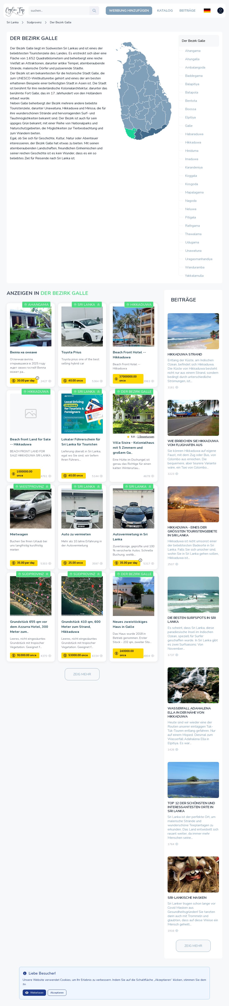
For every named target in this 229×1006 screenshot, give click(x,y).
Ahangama (192, 51)
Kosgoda (191, 184)
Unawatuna (193, 250)
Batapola (191, 92)
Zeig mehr (82, 674)
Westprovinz (31, 486)
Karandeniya (194, 167)
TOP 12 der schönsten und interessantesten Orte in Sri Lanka (191, 807)
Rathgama (192, 225)
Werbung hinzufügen (129, 10)
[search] (94, 10)
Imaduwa (191, 159)
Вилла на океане (23, 352)
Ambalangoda (195, 67)
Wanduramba (194, 267)
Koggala (191, 175)
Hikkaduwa (193, 142)
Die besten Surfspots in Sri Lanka (192, 620)
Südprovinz (34, 22)
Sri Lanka (13, 22)
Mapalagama (194, 192)
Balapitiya (192, 84)
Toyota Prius (71, 352)
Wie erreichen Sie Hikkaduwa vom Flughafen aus (193, 443)
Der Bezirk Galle (60, 22)
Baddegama (194, 76)
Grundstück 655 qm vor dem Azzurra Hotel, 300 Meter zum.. (29, 627)
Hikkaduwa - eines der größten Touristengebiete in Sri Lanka (192, 531)
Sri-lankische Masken (187, 897)
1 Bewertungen (145, 436)
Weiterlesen (34, 992)
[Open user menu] (220, 10)
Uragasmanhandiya (198, 259)
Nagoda (191, 200)
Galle (189, 125)
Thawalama (193, 234)
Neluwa (190, 209)
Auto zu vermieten (76, 534)
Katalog (165, 10)
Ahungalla (192, 59)
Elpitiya (190, 117)
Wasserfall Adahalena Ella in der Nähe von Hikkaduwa (189, 712)
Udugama (192, 242)
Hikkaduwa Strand (185, 354)
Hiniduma (191, 150)
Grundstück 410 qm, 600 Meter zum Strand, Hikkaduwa (81, 627)
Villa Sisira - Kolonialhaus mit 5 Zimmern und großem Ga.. (133, 447)
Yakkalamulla (194, 275)
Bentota (191, 100)
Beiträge (187, 10)
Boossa (190, 109)
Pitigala (190, 217)
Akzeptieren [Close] (57, 992)
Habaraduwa (194, 134)
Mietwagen (19, 534)
